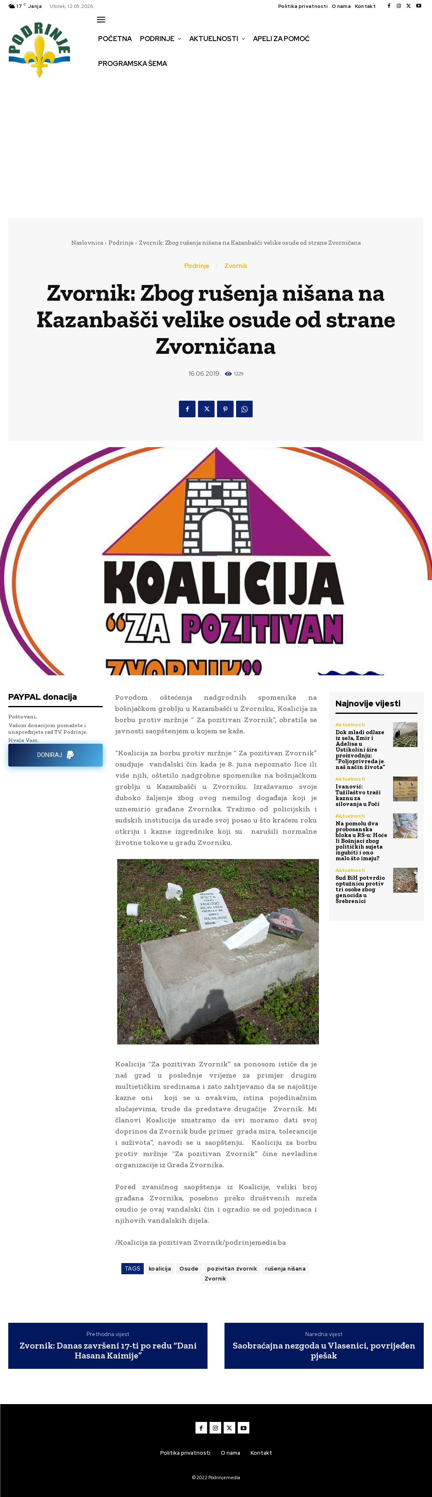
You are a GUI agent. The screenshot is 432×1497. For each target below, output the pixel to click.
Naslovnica (87, 242)
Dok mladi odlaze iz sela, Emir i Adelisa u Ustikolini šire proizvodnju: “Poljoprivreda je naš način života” (360, 750)
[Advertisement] (216, 150)
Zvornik (235, 266)
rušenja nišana (285, 1268)
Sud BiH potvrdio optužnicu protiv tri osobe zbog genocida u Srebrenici (360, 889)
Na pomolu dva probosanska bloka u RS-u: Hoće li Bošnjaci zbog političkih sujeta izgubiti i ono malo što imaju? (361, 841)
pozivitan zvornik (232, 1268)
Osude (189, 1268)
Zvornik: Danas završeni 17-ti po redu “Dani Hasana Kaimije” (108, 1351)
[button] (104, 81)
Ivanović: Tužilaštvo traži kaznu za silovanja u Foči (358, 795)
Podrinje (121, 242)
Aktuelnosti (350, 724)
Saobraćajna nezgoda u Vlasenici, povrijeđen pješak (324, 1351)
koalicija (160, 1268)
